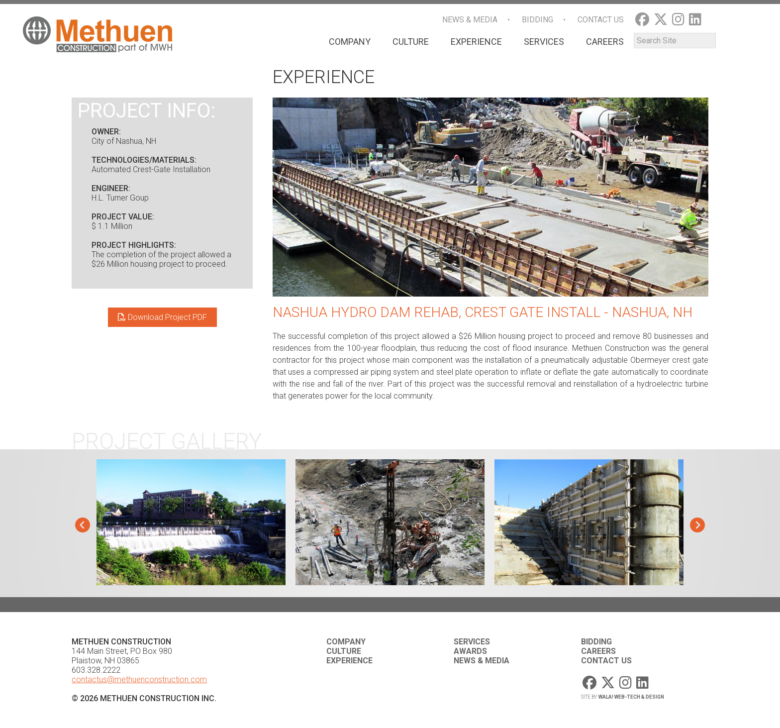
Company (350, 41)
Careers (605, 41)
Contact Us (601, 19)
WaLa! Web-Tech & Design (631, 697)
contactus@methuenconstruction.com (139, 679)
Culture (410, 41)
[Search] (675, 40)
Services (544, 41)
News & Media (469, 19)
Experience (476, 41)
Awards (470, 651)
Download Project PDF (162, 317)
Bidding (537, 19)
